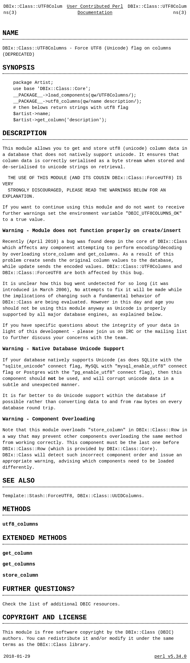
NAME (10, 32)
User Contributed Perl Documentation (95, 9)
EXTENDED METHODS (34, 537)
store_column (20, 575)
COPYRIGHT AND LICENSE (44, 617)
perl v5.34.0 (170, 656)
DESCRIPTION (24, 133)
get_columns (18, 564)
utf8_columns (20, 524)
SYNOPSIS (18, 67)
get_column (17, 553)
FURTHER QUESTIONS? (38, 588)
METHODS (16, 509)
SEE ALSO (18, 480)
